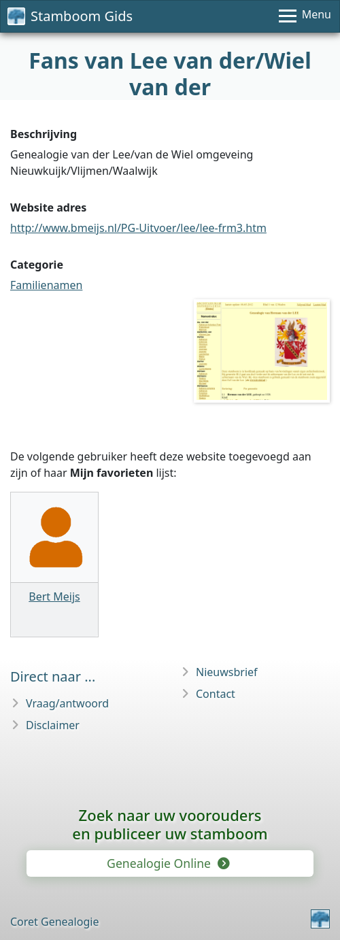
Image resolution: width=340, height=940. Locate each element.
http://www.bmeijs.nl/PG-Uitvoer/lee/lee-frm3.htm (138, 227)
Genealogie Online (167, 863)
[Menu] (305, 16)
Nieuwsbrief (227, 672)
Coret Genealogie (54, 921)
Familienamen (46, 285)
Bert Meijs (54, 596)
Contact (215, 693)
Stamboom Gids (70, 16)
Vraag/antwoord (67, 703)
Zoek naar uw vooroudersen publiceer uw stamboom (169, 824)
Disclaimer (53, 725)
